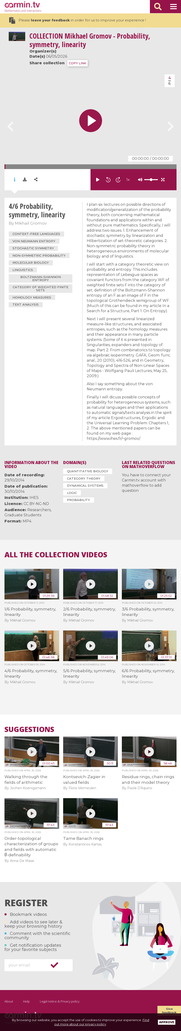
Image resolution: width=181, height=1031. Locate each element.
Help (26, 1001)
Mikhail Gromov (31, 223)
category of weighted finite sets (40, 288)
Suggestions (29, 729)
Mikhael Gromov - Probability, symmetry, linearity (89, 40)
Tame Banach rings (83, 838)
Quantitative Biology (87, 471)
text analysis (25, 304)
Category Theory (83, 478)
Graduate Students (22, 515)
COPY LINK (77, 63)
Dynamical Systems (85, 485)
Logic (72, 493)
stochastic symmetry (33, 248)
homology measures (31, 297)
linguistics (22, 270)
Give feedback (169, 1010)
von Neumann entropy (33, 241)
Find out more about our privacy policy (101, 1022)
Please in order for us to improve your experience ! (77, 20)
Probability (78, 500)
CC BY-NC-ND (36, 503)
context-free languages (36, 234)
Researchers (39, 510)
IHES (34, 497)
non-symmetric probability (39, 255)
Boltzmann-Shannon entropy (40, 278)
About (8, 1001)
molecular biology (30, 262)
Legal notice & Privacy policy (59, 1001)
